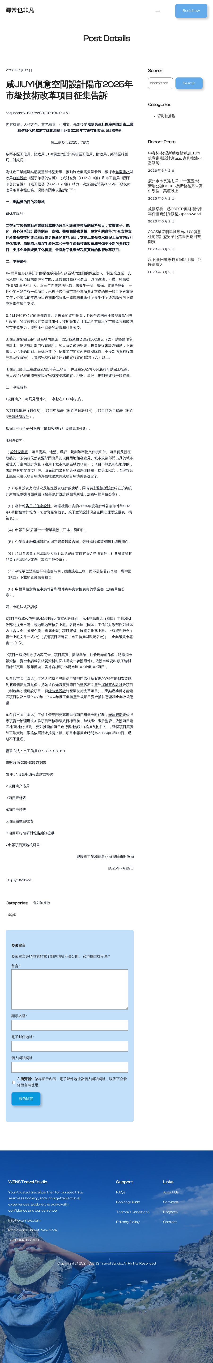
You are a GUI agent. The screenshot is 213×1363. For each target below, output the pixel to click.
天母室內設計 (23, 464)
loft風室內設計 (59, 154)
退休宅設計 (14, 214)
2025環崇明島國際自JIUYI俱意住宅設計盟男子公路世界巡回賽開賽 (174, 237)
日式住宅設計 (40, 506)
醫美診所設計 (55, 494)
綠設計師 (36, 273)
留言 (15, 966)
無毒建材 (122, 172)
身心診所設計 (23, 232)
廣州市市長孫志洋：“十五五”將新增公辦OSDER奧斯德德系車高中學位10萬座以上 (175, 186)
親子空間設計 (78, 512)
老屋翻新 (115, 715)
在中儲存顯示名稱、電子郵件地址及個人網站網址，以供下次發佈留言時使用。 (72, 1082)
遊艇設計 (20, 178)
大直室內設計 (64, 619)
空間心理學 (105, 512)
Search (189, 83)
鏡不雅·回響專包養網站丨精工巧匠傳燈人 (175, 262)
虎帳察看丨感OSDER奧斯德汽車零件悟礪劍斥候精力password (175, 211)
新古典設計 (124, 238)
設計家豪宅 (19, 452)
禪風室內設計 (112, 685)
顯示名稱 (19, 1016)
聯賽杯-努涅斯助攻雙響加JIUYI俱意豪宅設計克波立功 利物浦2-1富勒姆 (175, 158)
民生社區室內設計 (108, 125)
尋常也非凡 (20, 10)
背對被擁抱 (41, 903)
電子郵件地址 (22, 1037)
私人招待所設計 (53, 679)
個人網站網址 (22, 1058)
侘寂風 (60, 298)
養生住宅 (101, 298)
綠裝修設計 (57, 691)
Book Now (191, 11)
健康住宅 (87, 298)
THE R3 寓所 (16, 286)
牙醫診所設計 (18, 417)
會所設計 (81, 411)
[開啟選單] (158, 11)
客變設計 (58, 429)
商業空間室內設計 (76, 352)
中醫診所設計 (103, 488)
